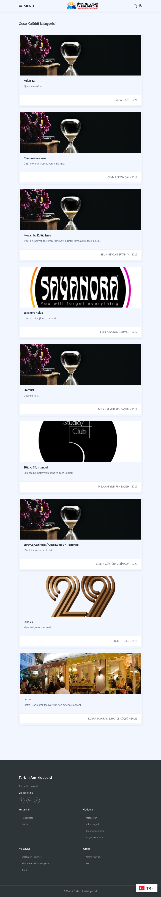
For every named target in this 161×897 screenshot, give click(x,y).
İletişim (24, 824)
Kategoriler (90, 817)
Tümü (23, 870)
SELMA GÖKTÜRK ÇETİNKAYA (112, 563)
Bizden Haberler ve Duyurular (35, 863)
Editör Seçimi (91, 824)
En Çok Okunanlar (93, 837)
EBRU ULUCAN (121, 641)
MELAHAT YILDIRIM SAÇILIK (113, 409)
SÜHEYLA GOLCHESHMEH (115, 331)
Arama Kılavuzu (92, 856)
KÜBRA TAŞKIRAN (98, 718)
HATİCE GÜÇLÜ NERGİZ (124, 718)
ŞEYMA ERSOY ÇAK (118, 177)
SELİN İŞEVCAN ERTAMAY (115, 254)
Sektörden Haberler (30, 856)
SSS (86, 863)
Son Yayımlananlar (93, 831)
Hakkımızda (26, 817)
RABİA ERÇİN (122, 100)
